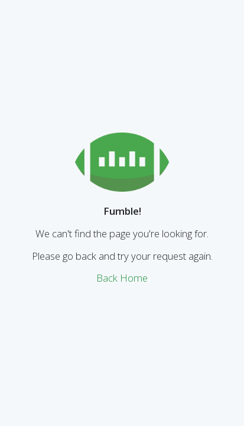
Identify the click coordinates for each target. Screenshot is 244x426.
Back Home (122, 278)
